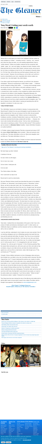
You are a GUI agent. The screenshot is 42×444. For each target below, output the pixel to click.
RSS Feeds (11, 431)
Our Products (35, 423)
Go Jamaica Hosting (28, 426)
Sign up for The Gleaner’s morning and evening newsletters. (16, 147)
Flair (18, 432)
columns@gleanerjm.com (29, 282)
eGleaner (8, 1)
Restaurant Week (28, 423)
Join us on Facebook (6, 21)
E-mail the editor (4, 314)
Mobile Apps (3, 1)
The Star (18, 423)
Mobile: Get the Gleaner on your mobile (12, 426)
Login (12, 1)
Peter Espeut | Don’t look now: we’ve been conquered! (11, 337)
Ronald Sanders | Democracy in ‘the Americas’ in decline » (21, 286)
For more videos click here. (6, 367)
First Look (27, 427)
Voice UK (18, 431)
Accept (3, 442)
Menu (38, 16)
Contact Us (35, 427)
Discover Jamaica (28, 424)
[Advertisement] (21, 298)
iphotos (39, 55)
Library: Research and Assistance (4, 429)
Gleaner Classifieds (20, 424)
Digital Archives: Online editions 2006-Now (4, 426)
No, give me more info (27, 439)
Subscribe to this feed (6, 20)
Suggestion (35, 428)
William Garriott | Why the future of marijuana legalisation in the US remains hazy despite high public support (20, 335)
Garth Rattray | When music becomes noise (9, 324)
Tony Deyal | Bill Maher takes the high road (9, 331)
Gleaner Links (36, 421)
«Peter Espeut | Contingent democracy (21, 285)
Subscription (35, 429)
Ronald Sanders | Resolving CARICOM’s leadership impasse (12, 333)
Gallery (10, 432)
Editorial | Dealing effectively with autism (8, 329)
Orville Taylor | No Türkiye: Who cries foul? (9, 326)
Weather (26, 428)
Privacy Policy (35, 434)
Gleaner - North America (20, 428)
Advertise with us (36, 424)
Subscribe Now (17, 1)
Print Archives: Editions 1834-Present (3, 432)
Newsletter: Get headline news (12, 429)
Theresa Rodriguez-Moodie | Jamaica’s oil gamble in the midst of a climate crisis (16, 323)
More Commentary (4, 312)
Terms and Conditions (35, 432)
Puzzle (10, 433)
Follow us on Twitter (6, 22)
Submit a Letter (36, 433)
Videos (10, 435)
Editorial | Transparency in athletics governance (10, 328)
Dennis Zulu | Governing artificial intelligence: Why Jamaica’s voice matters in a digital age (18, 321)
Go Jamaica (19, 426)
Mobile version (5, 19)
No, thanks (8, 442)
